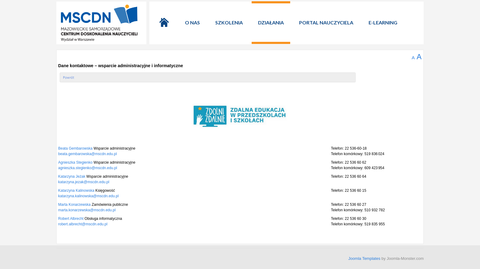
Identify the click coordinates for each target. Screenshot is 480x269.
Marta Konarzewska (75, 204)
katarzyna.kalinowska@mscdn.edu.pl (88, 196)
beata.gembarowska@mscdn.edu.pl (87, 154)
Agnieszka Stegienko (75, 162)
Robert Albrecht (71, 218)
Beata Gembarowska (75, 148)
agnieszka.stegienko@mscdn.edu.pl (87, 168)
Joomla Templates (364, 258)
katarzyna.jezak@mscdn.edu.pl (83, 182)
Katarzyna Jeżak (72, 176)
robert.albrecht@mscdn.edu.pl (82, 224)
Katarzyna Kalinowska (76, 190)
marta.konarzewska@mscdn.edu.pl (87, 210)
